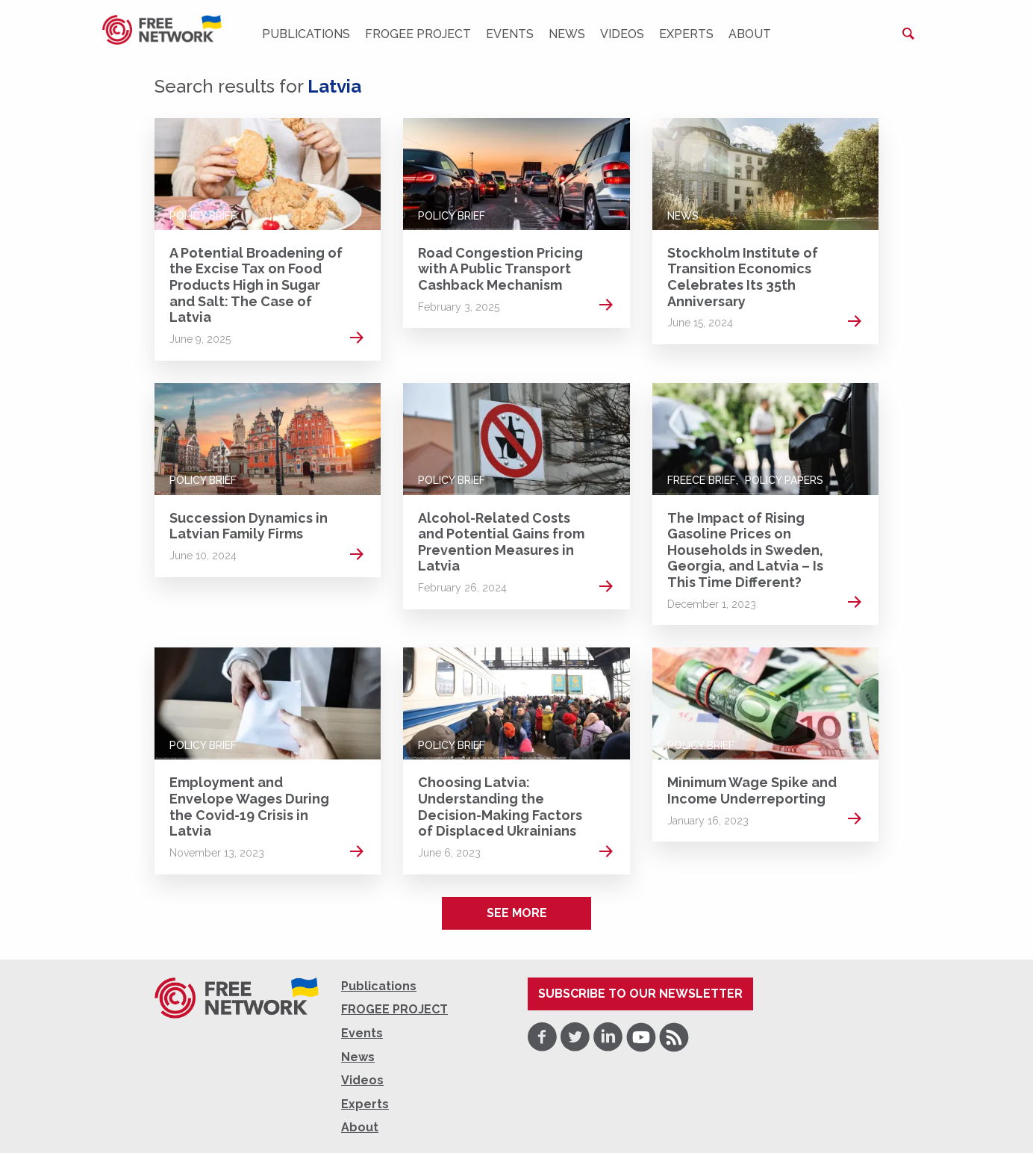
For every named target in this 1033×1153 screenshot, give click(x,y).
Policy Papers (784, 480)
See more (517, 913)
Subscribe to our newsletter (640, 993)
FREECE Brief (701, 480)
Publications (306, 34)
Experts (686, 34)
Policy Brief (203, 216)
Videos (622, 34)
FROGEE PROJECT (418, 34)
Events (510, 34)
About (749, 34)
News (567, 34)
